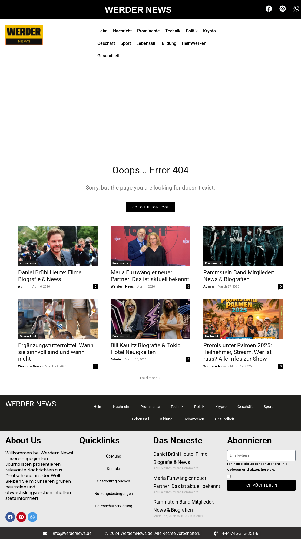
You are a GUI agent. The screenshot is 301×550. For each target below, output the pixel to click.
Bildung (169, 43)
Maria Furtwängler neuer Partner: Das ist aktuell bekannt (150, 277)
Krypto (209, 30)
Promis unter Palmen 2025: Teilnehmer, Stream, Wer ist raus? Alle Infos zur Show (237, 354)
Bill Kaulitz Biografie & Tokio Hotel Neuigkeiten (146, 350)
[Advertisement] (150, 108)
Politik (192, 30)
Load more (150, 379)
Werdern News (122, 288)
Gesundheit (108, 55)
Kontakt (113, 470)
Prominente (148, 30)
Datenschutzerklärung (113, 508)
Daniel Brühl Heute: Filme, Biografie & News (50, 277)
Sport (125, 43)
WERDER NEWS (138, 10)
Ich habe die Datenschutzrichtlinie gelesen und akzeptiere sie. (257, 468)
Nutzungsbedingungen (113, 495)
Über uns (113, 458)
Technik (172, 30)
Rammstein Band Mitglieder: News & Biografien (238, 277)
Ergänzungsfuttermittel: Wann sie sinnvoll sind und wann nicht (56, 354)
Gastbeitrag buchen (113, 483)
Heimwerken (194, 43)
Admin (23, 288)
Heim (102, 30)
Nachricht (122, 30)
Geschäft (106, 43)
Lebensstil (146, 43)
